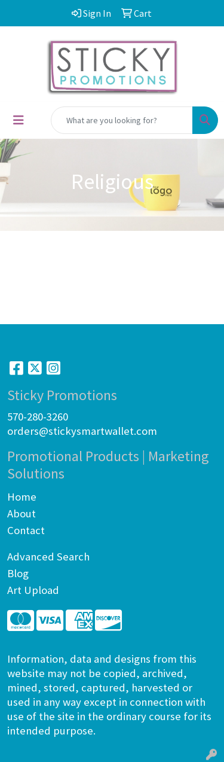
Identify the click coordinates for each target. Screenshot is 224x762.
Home (21, 497)
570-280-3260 (37, 416)
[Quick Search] (122, 120)
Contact (26, 530)
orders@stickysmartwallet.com (82, 431)
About (21, 513)
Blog (18, 573)
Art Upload (33, 590)
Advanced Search (48, 556)
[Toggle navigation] (18, 120)
